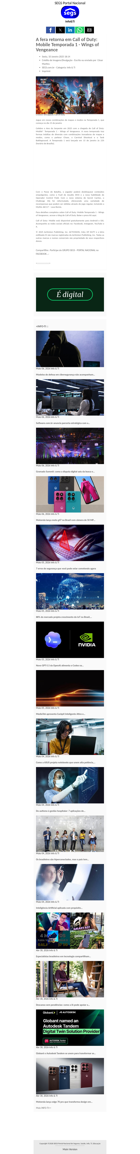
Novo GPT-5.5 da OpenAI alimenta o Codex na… (60, 665)
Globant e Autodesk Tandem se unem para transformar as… (66, 1053)
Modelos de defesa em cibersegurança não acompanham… (65, 374)
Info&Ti (70, 21)
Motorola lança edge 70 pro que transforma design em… (64, 1101)
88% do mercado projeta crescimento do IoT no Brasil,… (64, 617)
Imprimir (46, 71)
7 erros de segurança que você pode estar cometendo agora (66, 568)
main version (70, 1149)
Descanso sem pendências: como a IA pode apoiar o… (63, 1004)
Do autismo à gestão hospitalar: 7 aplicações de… (60, 810)
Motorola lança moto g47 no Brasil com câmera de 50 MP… (65, 520)
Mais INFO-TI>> (43, 1107)
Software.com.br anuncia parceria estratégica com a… (63, 423)
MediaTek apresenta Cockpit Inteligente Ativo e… (60, 714)
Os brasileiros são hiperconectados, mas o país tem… (62, 859)
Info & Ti (71, 67)
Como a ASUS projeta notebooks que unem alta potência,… (65, 762)
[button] (50, 30)
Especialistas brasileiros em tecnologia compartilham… (63, 956)
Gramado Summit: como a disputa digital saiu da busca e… (65, 471)
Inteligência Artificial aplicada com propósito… (59, 907)
